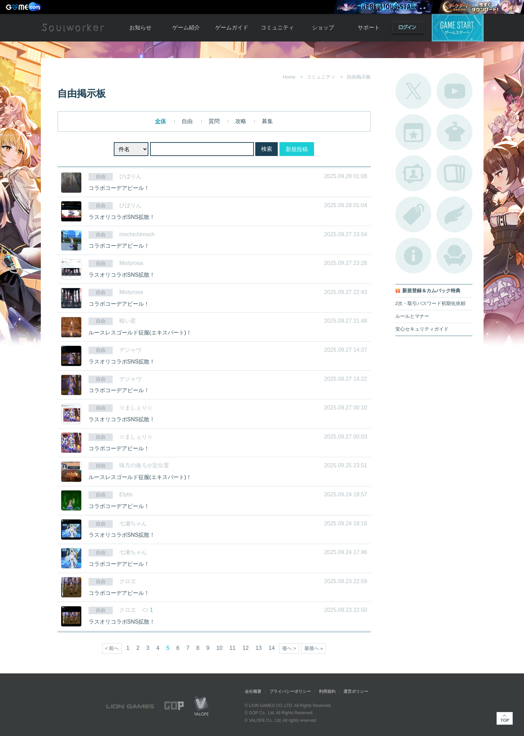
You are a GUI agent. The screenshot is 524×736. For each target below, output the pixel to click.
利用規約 (327, 691)
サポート (369, 27)
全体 (160, 121)
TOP (504, 718)
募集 (267, 121)
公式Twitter (413, 91)
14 (272, 648)
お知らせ (140, 27)
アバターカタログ (454, 132)
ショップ (323, 27)
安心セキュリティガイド (422, 329)
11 (232, 648)
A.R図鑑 (454, 173)
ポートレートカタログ (413, 173)
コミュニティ (277, 27)
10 (219, 648)
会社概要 (253, 691)
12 (245, 648)
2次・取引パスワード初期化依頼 (430, 303)
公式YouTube (454, 91)
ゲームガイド (231, 27)
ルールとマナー (412, 316)
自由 (187, 121)
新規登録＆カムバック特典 (431, 290)
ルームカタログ (454, 256)
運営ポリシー (355, 691)
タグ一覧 (413, 214)
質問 (214, 121)
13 (259, 648)
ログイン (407, 28)
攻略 (240, 121)
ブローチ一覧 (454, 214)
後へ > (289, 648)
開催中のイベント (413, 132)
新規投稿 (297, 149)
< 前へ (112, 648)
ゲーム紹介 (186, 27)
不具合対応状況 (413, 256)
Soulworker (72, 28)
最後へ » (313, 648)
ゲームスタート (458, 28)
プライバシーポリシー (290, 691)
